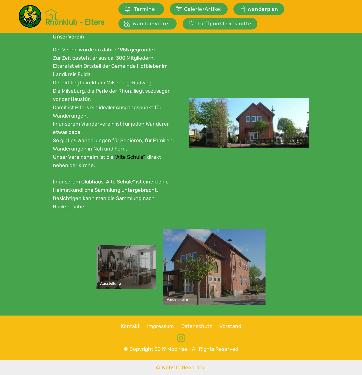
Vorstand (230, 326)
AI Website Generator (181, 367)
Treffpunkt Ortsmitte (220, 24)
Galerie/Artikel (199, 9)
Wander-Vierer (147, 24)
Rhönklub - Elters (74, 16)
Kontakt (130, 326)
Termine (141, 9)
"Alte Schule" (130, 157)
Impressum (160, 326)
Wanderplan (258, 9)
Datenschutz (196, 326)
